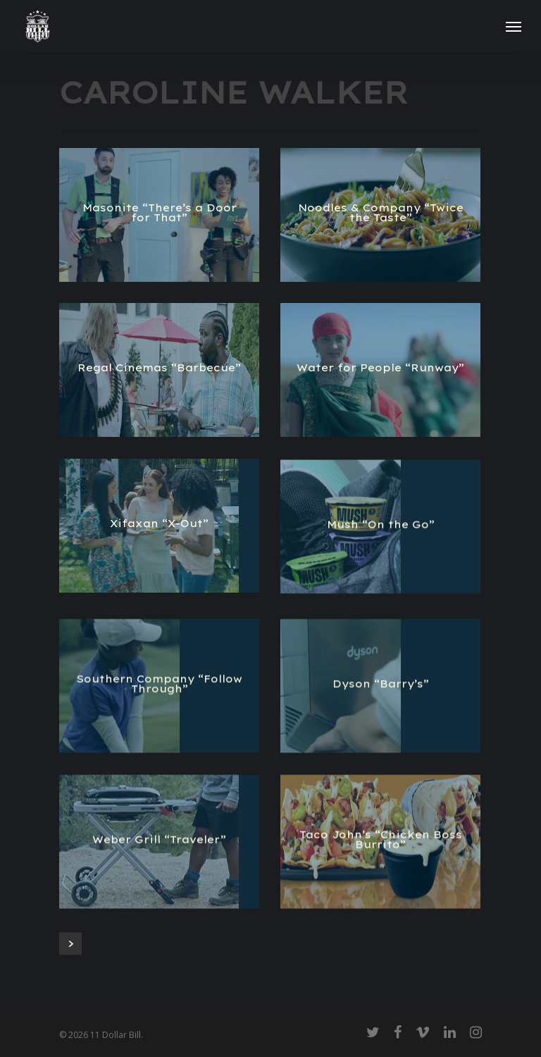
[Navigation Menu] (513, 26)
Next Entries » (70, 943)
